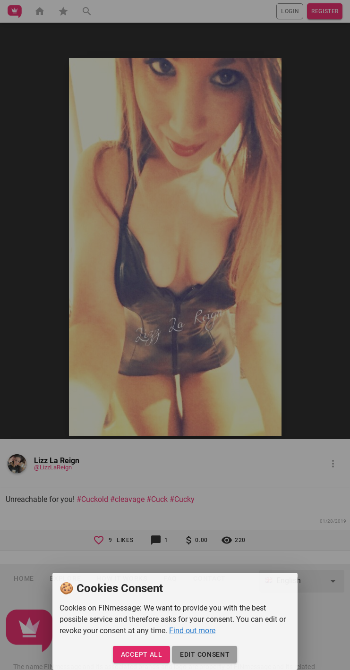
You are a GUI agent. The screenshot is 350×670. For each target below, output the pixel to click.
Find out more (192, 630)
